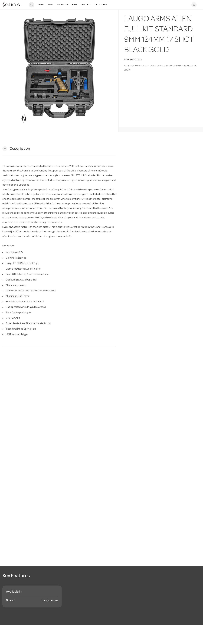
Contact (86, 5)
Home (40, 5)
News (50, 5)
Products (62, 5)
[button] (16, 148)
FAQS (74, 5)
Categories (101, 5)
